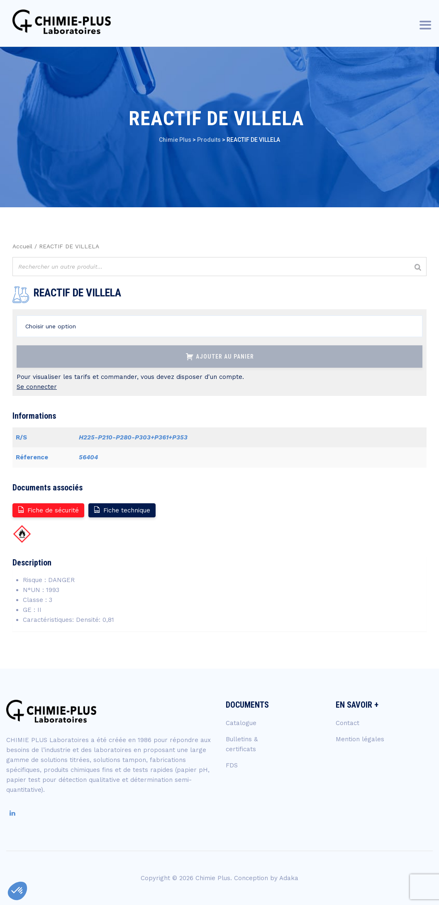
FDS (232, 765)
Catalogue (241, 723)
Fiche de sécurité (48, 509)
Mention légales (360, 739)
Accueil (22, 246)
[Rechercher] (418, 267)
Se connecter (37, 387)
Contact (347, 723)
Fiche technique (121, 509)
